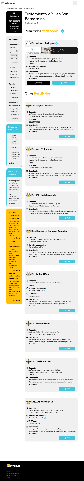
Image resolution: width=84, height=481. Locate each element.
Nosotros (9, 471)
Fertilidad (14, 148)
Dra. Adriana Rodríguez (44, 43)
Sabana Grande (12, 52)
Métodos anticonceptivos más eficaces (15, 275)
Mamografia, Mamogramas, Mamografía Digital (15, 155)
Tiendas (8, 477)
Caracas (12, 71)
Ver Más (11, 163)
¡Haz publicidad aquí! (12, 473)
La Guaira (12, 74)
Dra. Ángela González (42, 105)
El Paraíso (13, 56)
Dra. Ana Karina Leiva (42, 401)
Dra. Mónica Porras (40, 323)
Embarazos (13, 115)
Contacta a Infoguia (12, 475)
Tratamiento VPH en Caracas (14, 8)
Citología (12, 109)
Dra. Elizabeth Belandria (43, 195)
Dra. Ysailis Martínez (41, 361)
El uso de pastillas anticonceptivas (15, 243)
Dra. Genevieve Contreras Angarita (49, 231)
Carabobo (13, 91)
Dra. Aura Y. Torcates (41, 149)
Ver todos (15, 63)
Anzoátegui (13, 94)
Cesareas (12, 112)
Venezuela (16, 187)
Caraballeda (13, 77)
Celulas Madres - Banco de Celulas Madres (14, 139)
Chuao (11, 59)
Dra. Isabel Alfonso (40, 274)
